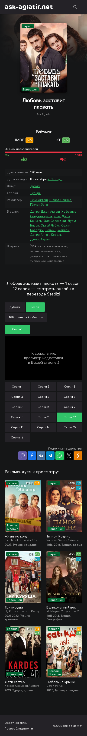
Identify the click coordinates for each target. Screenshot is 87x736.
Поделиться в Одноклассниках (78, 455)
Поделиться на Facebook (32, 455)
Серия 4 (17, 396)
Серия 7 (17, 407)
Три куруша (14, 607)
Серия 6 (69, 396)
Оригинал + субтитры (26, 317)
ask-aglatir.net (29, 6)
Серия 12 (70, 417)
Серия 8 (43, 407)
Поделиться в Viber (22, 455)
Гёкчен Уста (39, 204)
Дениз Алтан (39, 234)
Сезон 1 (17, 329)
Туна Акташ (39, 200)
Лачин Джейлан (57, 230)
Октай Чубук (50, 225)
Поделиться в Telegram (50, 455)
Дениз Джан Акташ (45, 211)
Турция (35, 193)
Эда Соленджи (55, 221)
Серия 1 (17, 386)
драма (35, 186)
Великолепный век (61, 607)
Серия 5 (43, 396)
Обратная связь (16, 722)
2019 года (55, 179)
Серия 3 (69, 386)
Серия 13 (17, 427)
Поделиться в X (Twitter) (69, 455)
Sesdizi (35, 307)
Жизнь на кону (16, 536)
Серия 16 (17, 437)
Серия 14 (43, 427)
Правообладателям (19, 728)
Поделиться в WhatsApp (59, 455)
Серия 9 (69, 407)
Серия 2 (43, 386)
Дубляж (14, 307)
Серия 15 (70, 427)
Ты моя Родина (58, 536)
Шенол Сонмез (60, 200)
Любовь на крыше (60, 682)
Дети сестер (15, 682)
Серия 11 (43, 417)
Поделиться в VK (41, 455)
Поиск (75, 7)
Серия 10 (17, 417)
